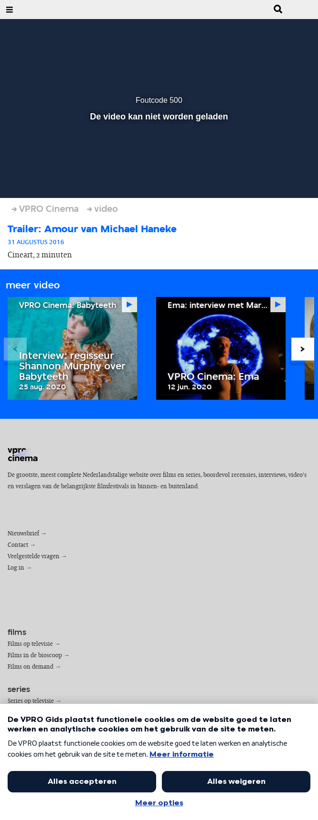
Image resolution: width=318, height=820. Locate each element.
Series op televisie (31, 701)
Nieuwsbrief (23, 534)
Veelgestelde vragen (34, 557)
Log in (16, 568)
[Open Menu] (9, 9)
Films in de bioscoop (35, 656)
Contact (18, 545)
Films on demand (30, 667)
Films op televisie (30, 644)
